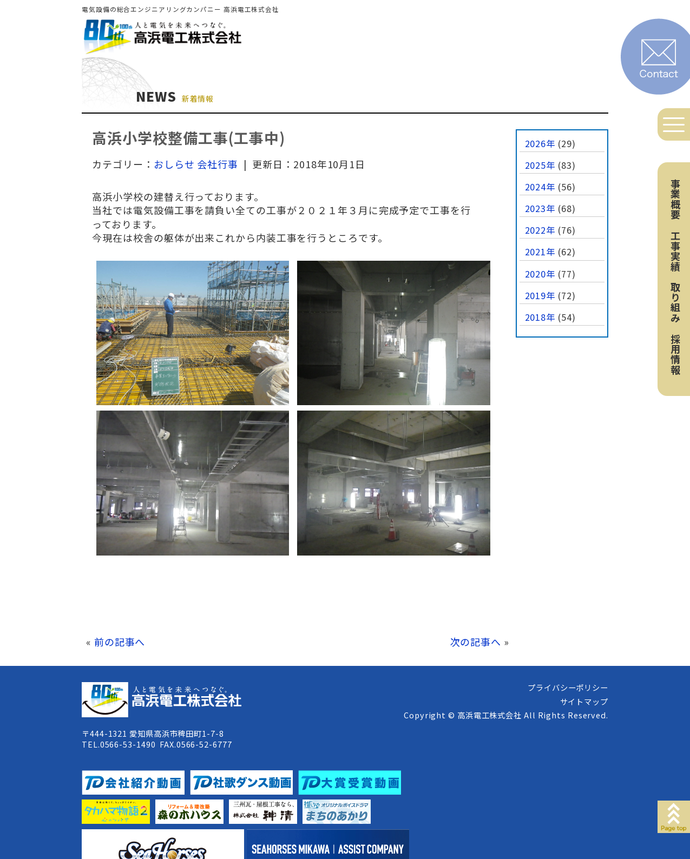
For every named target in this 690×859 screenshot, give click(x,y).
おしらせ (174, 164)
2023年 (540, 208)
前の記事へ (120, 642)
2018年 (540, 316)
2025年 (540, 164)
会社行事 (217, 164)
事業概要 (675, 199)
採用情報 (675, 354)
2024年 (540, 186)
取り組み (675, 302)
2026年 (540, 143)
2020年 (540, 273)
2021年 (540, 251)
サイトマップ (584, 701)
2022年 (540, 229)
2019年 (540, 295)
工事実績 (675, 251)
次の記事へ (476, 642)
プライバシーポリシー (568, 687)
